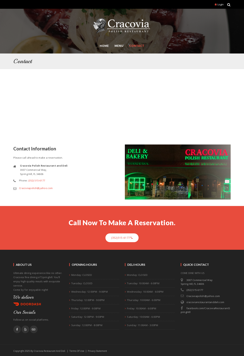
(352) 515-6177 (36, 180)
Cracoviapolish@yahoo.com (36, 188)
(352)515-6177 (122, 237)
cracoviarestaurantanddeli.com (205, 302)
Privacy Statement (97, 351)
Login (221, 4)
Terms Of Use (76, 351)
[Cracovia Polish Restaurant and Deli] (122, 25)
